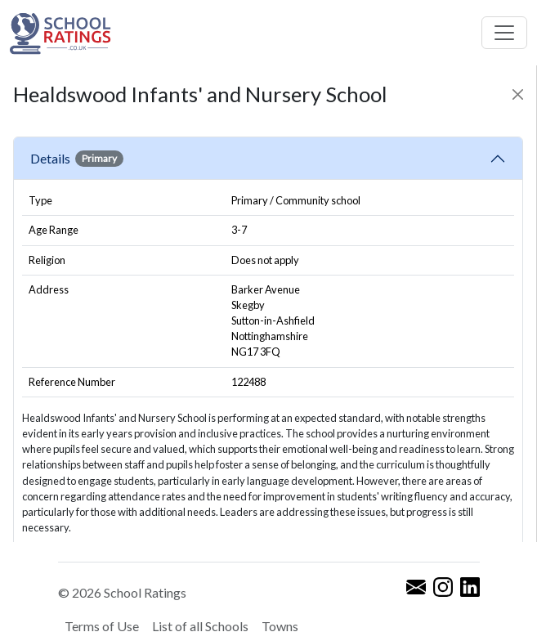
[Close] (518, 94)
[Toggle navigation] (504, 32)
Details (76, 158)
